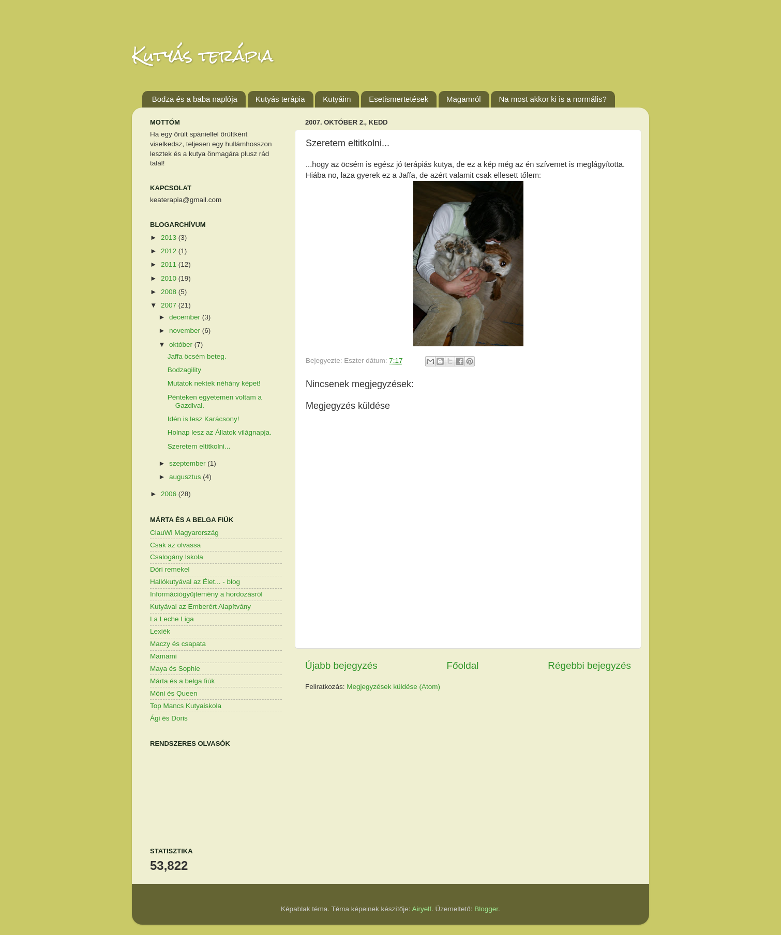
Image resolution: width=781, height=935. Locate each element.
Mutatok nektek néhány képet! (214, 383)
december (185, 317)
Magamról (463, 99)
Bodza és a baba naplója (194, 99)
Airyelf (422, 909)
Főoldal (463, 665)
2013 (169, 237)
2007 (169, 305)
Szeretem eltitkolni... (199, 446)
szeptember (188, 463)
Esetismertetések (398, 99)
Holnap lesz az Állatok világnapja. (220, 432)
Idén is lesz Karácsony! (203, 419)
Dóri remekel (170, 569)
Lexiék (160, 631)
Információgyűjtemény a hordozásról (206, 594)
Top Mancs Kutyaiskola (185, 706)
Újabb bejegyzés (341, 665)
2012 (169, 251)
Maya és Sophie (175, 668)
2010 (169, 278)
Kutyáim (337, 99)
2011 (169, 264)
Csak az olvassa (175, 545)
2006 (169, 494)
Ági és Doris (169, 718)
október (181, 344)
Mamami (163, 656)
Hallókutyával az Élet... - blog (195, 582)
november (185, 330)
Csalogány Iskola (176, 557)
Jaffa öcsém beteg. (197, 356)
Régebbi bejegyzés (589, 665)
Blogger (486, 909)
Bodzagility (184, 370)
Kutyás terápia (202, 55)
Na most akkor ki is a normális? (552, 99)
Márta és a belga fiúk (182, 681)
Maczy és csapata (178, 644)
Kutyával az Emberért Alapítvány (200, 606)
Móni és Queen (174, 693)
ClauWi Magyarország (184, 533)
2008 (169, 292)
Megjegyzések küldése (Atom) (393, 687)
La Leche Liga (172, 619)
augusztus (186, 477)
